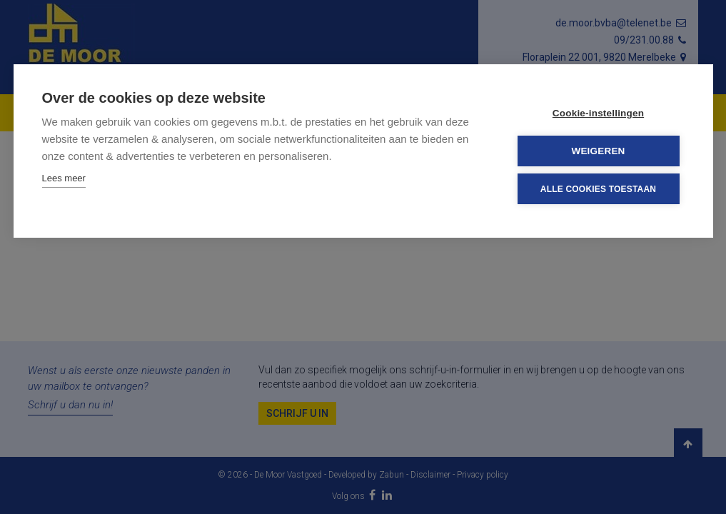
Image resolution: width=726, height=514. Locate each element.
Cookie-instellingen (598, 113)
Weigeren (598, 151)
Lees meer (64, 178)
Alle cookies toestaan (598, 188)
